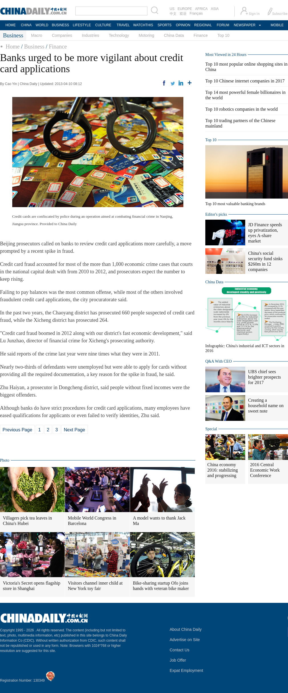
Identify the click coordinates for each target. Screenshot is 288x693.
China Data (174, 35)
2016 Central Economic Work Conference (265, 470)
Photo (4, 460)
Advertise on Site (185, 639)
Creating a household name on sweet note (265, 405)
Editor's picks (216, 214)
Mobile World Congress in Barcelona (92, 521)
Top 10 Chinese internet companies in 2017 (245, 80)
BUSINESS (60, 25)
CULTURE (103, 25)
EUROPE (185, 9)
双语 (183, 14)
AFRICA (201, 9)
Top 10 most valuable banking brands (235, 204)
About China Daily (186, 629)
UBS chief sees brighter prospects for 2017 (264, 377)
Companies (62, 35)
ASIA (214, 9)
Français (196, 13)
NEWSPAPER (244, 25)
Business (34, 46)
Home (13, 46)
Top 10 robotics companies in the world (241, 109)
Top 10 (224, 35)
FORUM (223, 25)
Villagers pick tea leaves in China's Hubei (27, 521)
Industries (90, 35)
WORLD (42, 25)
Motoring (146, 35)
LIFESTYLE (82, 25)
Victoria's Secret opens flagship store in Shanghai (31, 586)
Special (211, 429)
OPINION (183, 25)
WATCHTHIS (143, 25)
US (172, 9)
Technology (119, 35)
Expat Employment (186, 670)
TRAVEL (123, 25)
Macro (36, 35)
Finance (201, 35)
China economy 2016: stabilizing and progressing (222, 470)
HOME (10, 25)
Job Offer (178, 660)
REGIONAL (203, 25)
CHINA (26, 25)
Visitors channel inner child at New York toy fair (95, 586)
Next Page (74, 429)
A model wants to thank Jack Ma (159, 521)
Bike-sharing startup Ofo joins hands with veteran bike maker (161, 586)
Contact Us (179, 650)
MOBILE (277, 25)
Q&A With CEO (218, 361)
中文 (173, 14)
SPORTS (164, 25)
